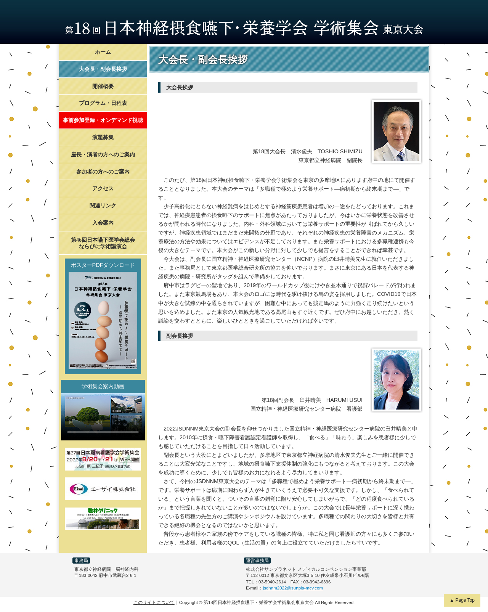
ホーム (103, 52)
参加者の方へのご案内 (103, 172)
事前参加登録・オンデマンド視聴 (103, 120)
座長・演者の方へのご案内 (103, 154)
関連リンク (103, 206)
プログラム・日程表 (103, 103)
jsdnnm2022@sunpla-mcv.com (293, 588)
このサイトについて (154, 602)
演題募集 (103, 137)
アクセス (103, 188)
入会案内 (103, 223)
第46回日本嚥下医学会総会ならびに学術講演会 (103, 243)
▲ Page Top (462, 600)
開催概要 (103, 86)
